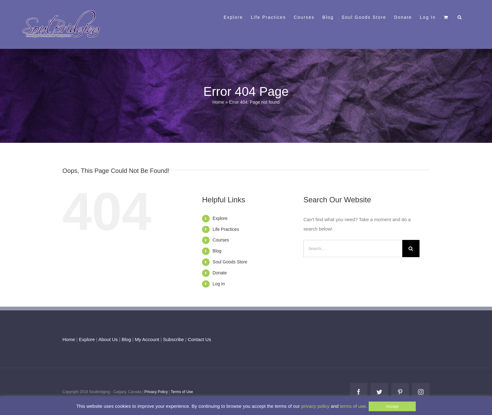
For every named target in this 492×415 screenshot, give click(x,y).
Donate (220, 272)
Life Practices (226, 229)
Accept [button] (392, 406)
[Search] (411, 248)
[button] (459, 16)
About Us (108, 339)
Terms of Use (182, 392)
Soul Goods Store (230, 261)
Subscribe (173, 339)
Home (218, 102)
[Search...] (352, 248)
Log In (219, 283)
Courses (221, 239)
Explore (220, 218)
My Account (147, 339)
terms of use (353, 406)
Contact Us (198, 339)
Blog (217, 250)
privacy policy (315, 406)
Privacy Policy (156, 392)
